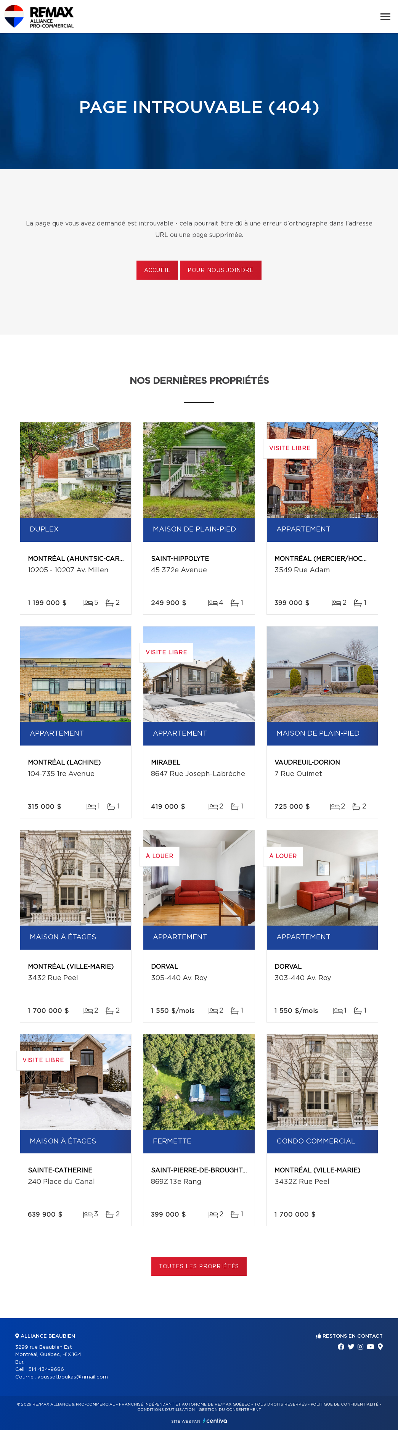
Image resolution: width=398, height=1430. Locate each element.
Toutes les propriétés (199, 1266)
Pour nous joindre (221, 270)
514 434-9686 (46, 1369)
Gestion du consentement (230, 1410)
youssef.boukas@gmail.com (72, 1377)
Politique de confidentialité (345, 1404)
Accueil (157, 270)
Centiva (215, 1420)
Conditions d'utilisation (166, 1410)
